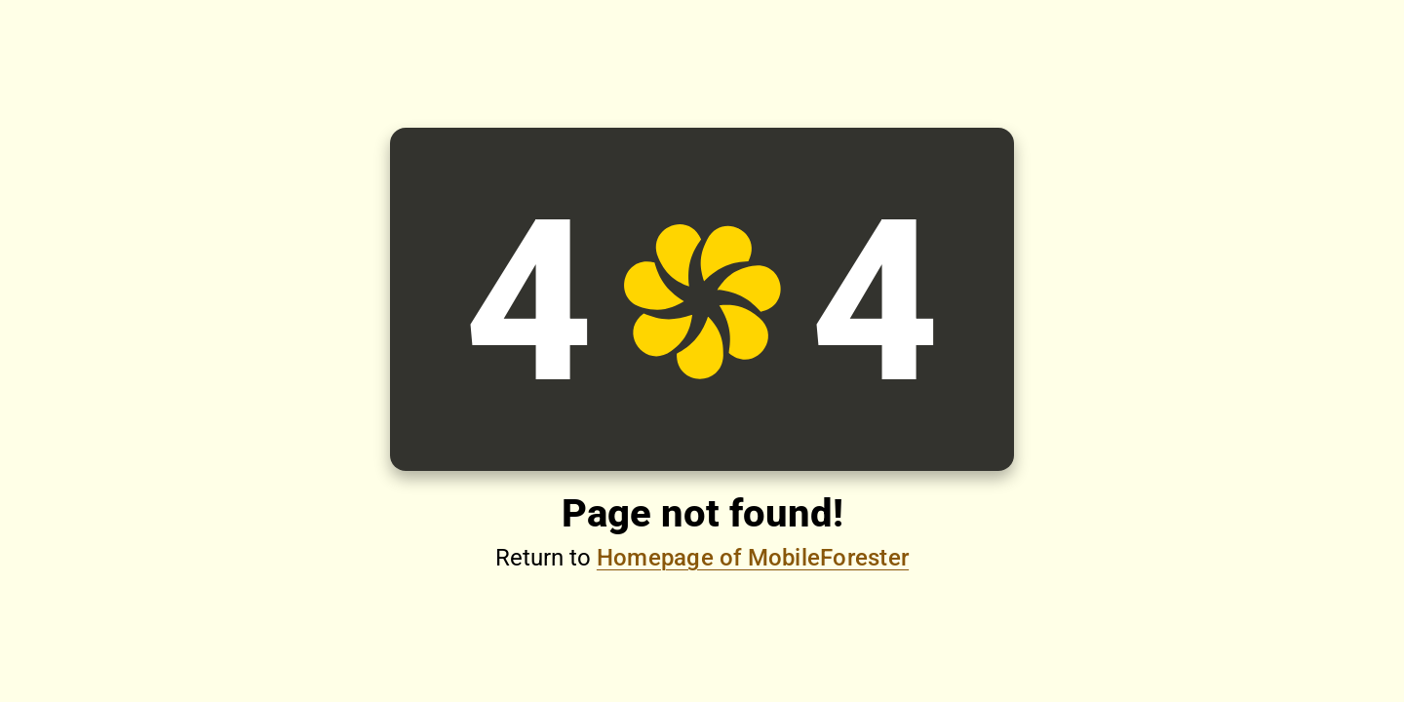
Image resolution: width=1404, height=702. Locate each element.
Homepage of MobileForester (753, 557)
